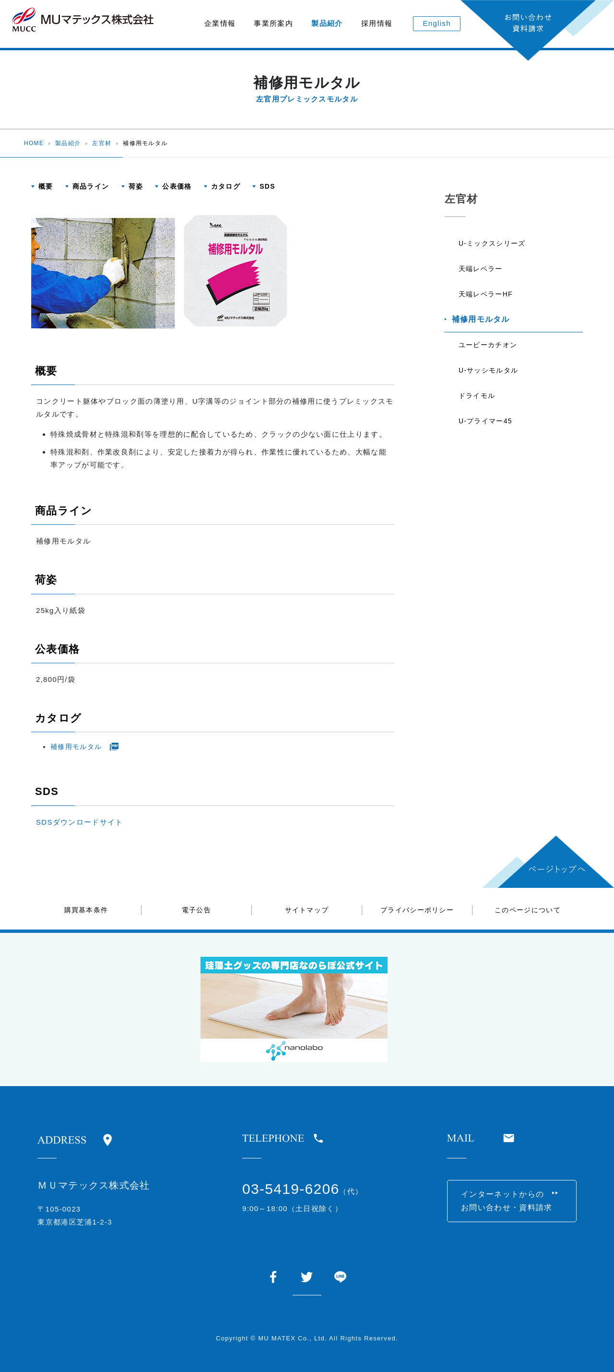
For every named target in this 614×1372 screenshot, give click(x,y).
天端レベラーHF (486, 295)
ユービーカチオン (488, 347)
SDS (267, 186)
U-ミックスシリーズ (492, 244)
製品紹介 (326, 23)
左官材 (101, 143)
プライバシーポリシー (417, 910)
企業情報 (220, 23)
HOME (34, 143)
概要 (45, 186)
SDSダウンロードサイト (79, 822)
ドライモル (477, 399)
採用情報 (376, 23)
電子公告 (196, 910)
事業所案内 (273, 23)
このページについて (528, 910)
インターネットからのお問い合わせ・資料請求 (507, 1202)
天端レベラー (481, 269)
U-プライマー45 (486, 425)
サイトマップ (307, 910)
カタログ (225, 186)
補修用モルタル (76, 746)
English (437, 23)
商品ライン (90, 186)
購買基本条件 (86, 910)
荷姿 (136, 186)
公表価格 (176, 186)
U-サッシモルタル (489, 373)
